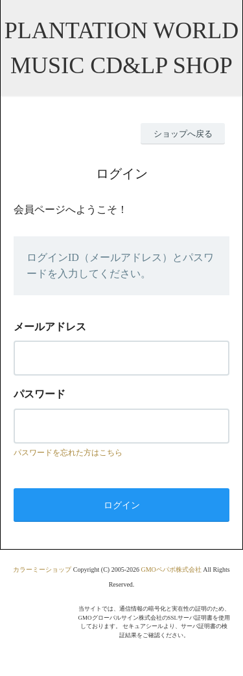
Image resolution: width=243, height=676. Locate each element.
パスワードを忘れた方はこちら (68, 452)
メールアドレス (50, 326)
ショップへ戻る (183, 134)
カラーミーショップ (42, 569)
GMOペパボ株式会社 (171, 569)
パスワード (39, 394)
